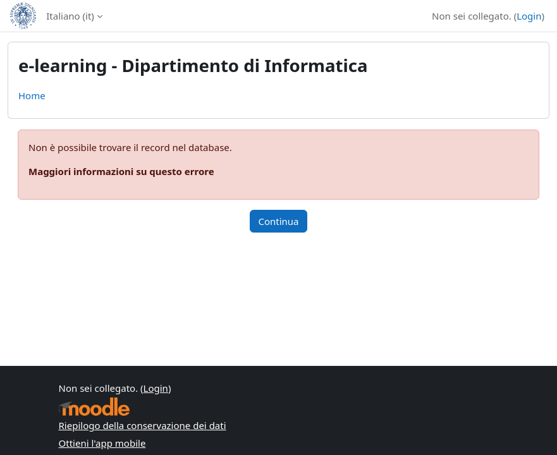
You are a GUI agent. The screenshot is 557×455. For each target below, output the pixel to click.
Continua (278, 221)
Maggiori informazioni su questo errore (121, 171)
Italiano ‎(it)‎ (70, 15)
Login (529, 15)
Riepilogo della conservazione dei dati (142, 425)
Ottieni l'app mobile (102, 443)
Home (32, 95)
